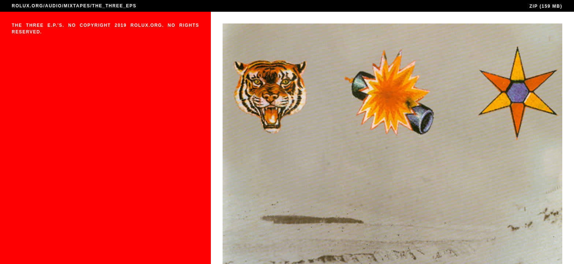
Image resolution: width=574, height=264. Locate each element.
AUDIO (53, 5)
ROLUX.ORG (27, 5)
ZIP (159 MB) (545, 6)
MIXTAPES (77, 5)
